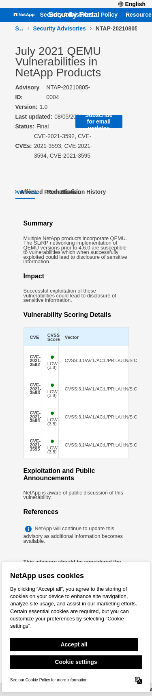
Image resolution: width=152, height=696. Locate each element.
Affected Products (44, 192)
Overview (25, 192)
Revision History (83, 192)
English (132, 4)
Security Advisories (66, 15)
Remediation (64, 192)
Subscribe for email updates (99, 121)
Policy (109, 15)
